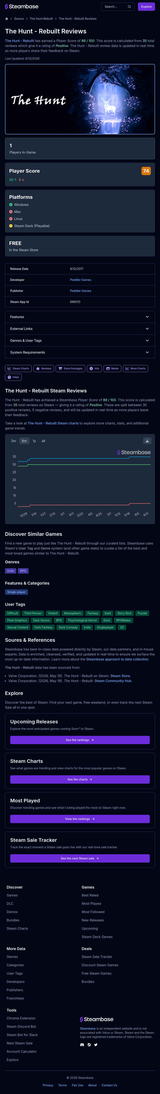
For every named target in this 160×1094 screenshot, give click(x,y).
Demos (12, 912)
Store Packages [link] (70, 368)
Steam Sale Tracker (97, 957)
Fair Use (77, 1085)
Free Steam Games (96, 973)
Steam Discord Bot (21, 1026)
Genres (12, 957)
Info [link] (94, 368)
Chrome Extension (21, 1018)
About (92, 1085)
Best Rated (90, 895)
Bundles (13, 920)
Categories (15, 965)
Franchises (15, 998)
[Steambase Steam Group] (89, 1044)
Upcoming (90, 928)
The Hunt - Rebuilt (19, 41)
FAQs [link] (13, 377)
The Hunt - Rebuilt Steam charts (53, 423)
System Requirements (80, 352)
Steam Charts (17, 928)
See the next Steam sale (80, 858)
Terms (62, 1085)
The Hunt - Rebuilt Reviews (77, 18)
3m (13, 441)
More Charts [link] (135, 368)
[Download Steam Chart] (147, 441)
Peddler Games (80, 279)
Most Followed (93, 912)
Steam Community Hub (113, 681)
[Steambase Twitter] (96, 1044)
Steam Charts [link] (18, 368)
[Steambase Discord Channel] (82, 1044)
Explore (146, 6)
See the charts (80, 779)
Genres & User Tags (80, 340)
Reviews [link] (43, 368)
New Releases (93, 920)
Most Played (91, 903)
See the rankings (80, 740)
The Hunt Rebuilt (41, 18)
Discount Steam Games (100, 965)
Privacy (48, 1085)
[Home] (6, 18)
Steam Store (120, 676)
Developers (16, 982)
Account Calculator (22, 1051)
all (43, 441)
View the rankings (80, 819)
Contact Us (109, 1085)
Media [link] (112, 368)
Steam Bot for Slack (22, 1035)
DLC (10, 903)
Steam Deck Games (97, 937)
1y (34, 441)
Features (80, 316)
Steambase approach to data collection (117, 659)
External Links (80, 328)
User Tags (15, 973)
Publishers (15, 990)
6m (24, 441)
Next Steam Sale (20, 1043)
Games (19, 18)
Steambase (88, 1028)
